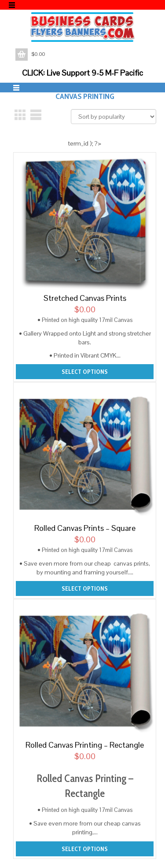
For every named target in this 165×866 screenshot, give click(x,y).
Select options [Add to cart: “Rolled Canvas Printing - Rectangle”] (85, 849)
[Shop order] (113, 116)
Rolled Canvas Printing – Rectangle (85, 745)
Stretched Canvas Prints (85, 298)
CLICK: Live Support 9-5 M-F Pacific (82, 73)
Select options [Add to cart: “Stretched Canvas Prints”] (85, 372)
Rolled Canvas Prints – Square (85, 528)
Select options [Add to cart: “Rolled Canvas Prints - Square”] (85, 588)
